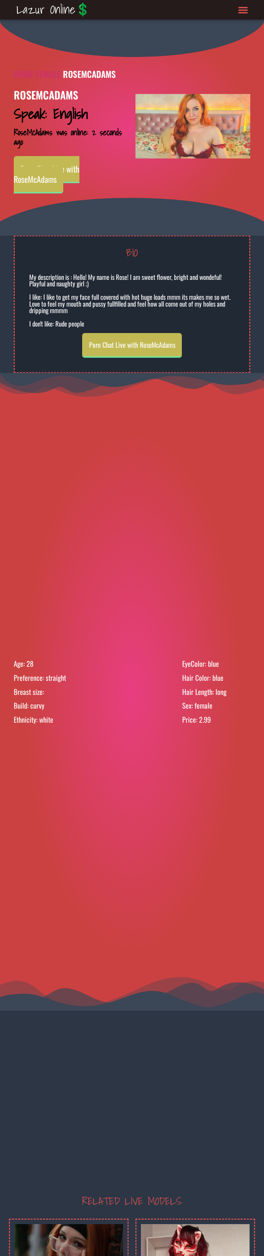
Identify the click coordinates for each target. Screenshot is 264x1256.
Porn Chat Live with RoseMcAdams (46, 174)
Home (23, 74)
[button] (243, 9)
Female (48, 74)
